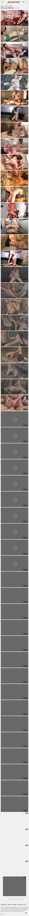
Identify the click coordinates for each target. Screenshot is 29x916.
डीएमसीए (14, 904)
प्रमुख (2, 6)
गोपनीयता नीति (20, 904)
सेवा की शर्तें (9, 904)
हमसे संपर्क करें (3, 904)
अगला (22, 899)
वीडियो (6, 6)
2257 (25, 904)
